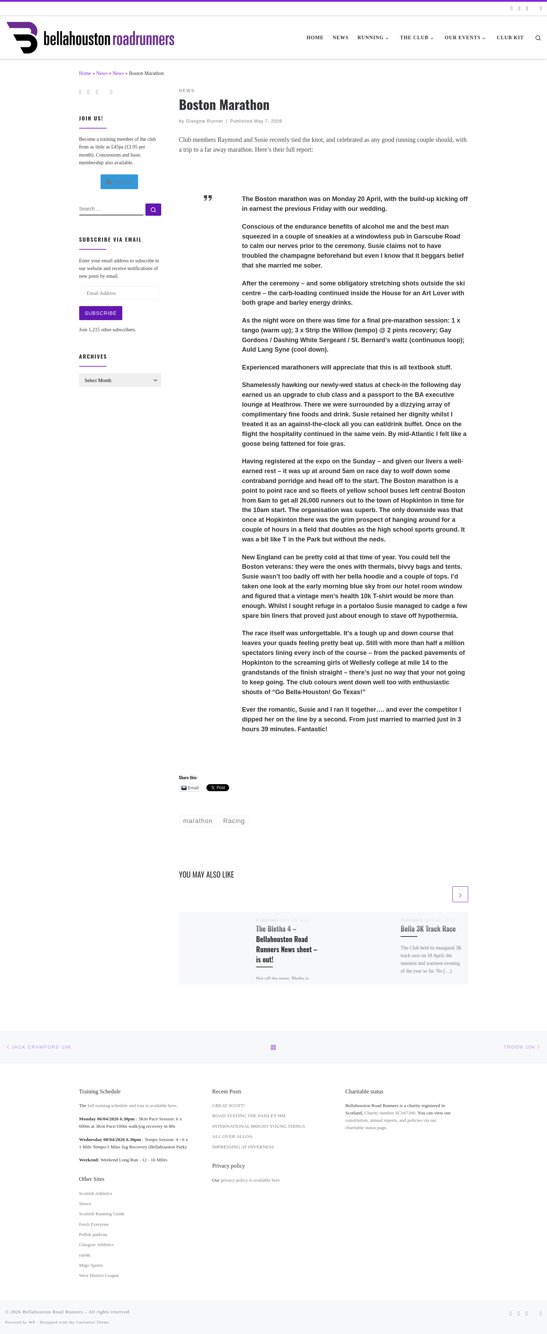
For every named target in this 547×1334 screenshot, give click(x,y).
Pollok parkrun (93, 1234)
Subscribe (101, 313)
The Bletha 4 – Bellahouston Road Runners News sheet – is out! (286, 944)
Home (85, 73)
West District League (99, 1275)
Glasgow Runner (204, 121)
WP (32, 1322)
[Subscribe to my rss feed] (511, 9)
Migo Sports (91, 1265)
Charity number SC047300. (390, 1112)
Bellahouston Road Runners (53, 1311)
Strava (85, 1203)
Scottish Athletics (95, 1193)
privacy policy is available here (250, 1180)
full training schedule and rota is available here (132, 1105)
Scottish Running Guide (102, 1213)
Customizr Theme (92, 1322)
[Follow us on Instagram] (541, 9)
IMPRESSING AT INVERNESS (243, 1146)
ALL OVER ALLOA (232, 1136)
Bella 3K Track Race (428, 929)
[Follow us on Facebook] (519, 9)
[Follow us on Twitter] (527, 9)
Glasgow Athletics (96, 1244)
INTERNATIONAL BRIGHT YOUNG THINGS (258, 1126)
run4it (84, 1255)
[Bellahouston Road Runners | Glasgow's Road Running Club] (90, 35)
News (102, 73)
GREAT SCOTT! (228, 1105)
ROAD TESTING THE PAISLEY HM (249, 1115)
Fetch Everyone (94, 1224)
